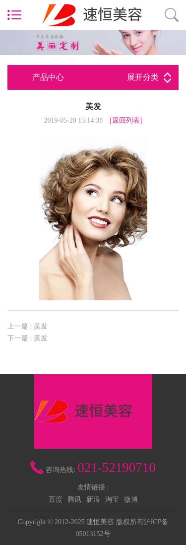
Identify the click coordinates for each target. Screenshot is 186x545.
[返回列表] (126, 120)
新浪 (93, 499)
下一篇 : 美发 (27, 338)
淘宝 (112, 499)
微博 (131, 499)
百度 (55, 499)
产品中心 (101, 77)
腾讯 (74, 499)
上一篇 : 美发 (27, 326)
